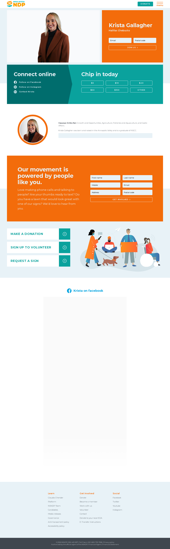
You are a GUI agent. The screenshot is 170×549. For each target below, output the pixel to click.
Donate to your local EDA (91, 518)
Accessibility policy (56, 526)
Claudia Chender (55, 498)
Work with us (86, 506)
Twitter (116, 502)
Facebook (117, 498)
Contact (83, 514)
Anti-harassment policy (58, 522)
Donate (83, 498)
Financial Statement (110, 544)
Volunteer (84, 510)
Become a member (88, 502)
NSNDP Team (54, 506)
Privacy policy (108, 542)
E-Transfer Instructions (90, 522)
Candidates (53, 510)
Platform (52, 502)
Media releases (54, 514)
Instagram (117, 510)
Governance (53, 518)
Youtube (116, 506)
